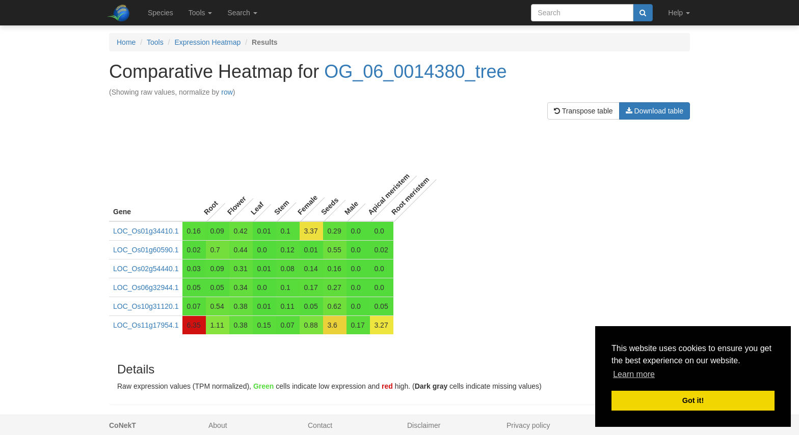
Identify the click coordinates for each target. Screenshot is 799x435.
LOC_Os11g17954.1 (145, 325)
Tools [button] (200, 13)
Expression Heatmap (207, 42)
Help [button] (679, 13)
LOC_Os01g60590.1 (145, 250)
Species (160, 13)
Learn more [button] (634, 374)
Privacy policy (528, 425)
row (227, 92)
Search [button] (242, 13)
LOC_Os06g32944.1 (145, 287)
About (217, 425)
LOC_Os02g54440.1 (145, 269)
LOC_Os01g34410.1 (145, 231)
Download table (654, 111)
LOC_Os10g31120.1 (145, 306)
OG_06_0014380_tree (415, 71)
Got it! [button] (693, 400)
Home (126, 42)
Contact (320, 425)
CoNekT (122, 425)
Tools (155, 42)
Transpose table (583, 111)
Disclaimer (423, 425)
